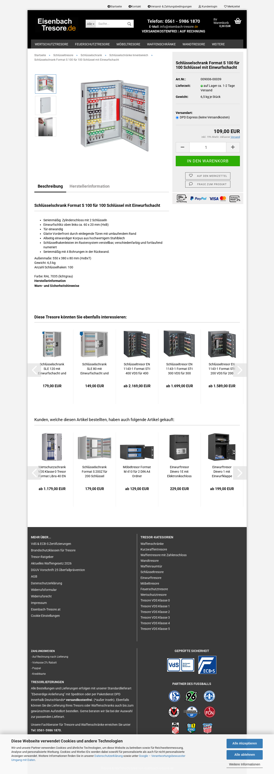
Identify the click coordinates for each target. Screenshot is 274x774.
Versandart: (184, 113)
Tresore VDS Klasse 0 (155, 600)
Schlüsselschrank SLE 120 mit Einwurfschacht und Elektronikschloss (52, 369)
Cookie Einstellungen (45, 615)
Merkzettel (232, 6)
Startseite (115, 6)
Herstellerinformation (90, 186)
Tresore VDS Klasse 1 (155, 606)
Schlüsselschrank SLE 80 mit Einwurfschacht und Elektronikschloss (94, 369)
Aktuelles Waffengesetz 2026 (51, 563)
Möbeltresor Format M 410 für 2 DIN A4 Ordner (137, 471)
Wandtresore (194, 44)
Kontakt (135, 6)
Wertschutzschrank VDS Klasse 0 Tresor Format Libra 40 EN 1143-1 (52, 472)
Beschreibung (50, 186)
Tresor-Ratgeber (42, 557)
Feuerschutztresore (92, 44)
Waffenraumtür (151, 566)
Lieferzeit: (183, 86)
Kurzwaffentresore (154, 549)
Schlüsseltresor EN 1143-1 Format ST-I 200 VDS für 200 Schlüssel (221, 369)
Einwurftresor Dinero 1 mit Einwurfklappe (222, 471)
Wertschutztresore (51, 44)
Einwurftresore (151, 578)
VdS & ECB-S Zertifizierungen (51, 544)
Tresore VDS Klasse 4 (155, 623)
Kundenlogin (208, 6)
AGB (34, 576)
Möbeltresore (128, 44)
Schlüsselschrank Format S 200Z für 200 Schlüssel (94, 471)
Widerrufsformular (44, 590)
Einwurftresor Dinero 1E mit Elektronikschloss (179, 471)
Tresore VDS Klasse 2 (155, 612)
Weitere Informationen (244, 764)
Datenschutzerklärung (108, 756)
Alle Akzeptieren (244, 743)
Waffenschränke (161, 44)
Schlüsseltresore (152, 572)
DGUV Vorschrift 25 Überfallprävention (58, 570)
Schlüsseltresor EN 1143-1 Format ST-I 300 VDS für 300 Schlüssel (179, 369)
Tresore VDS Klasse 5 (155, 629)
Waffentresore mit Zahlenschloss (164, 555)
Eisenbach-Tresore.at (46, 609)
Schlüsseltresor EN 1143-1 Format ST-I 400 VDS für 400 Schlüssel (137, 369)
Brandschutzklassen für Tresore (53, 550)
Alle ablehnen (244, 754)
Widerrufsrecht (41, 596)
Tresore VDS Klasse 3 (155, 617)
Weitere (218, 44)
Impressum (39, 603)
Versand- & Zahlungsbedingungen (170, 6)
